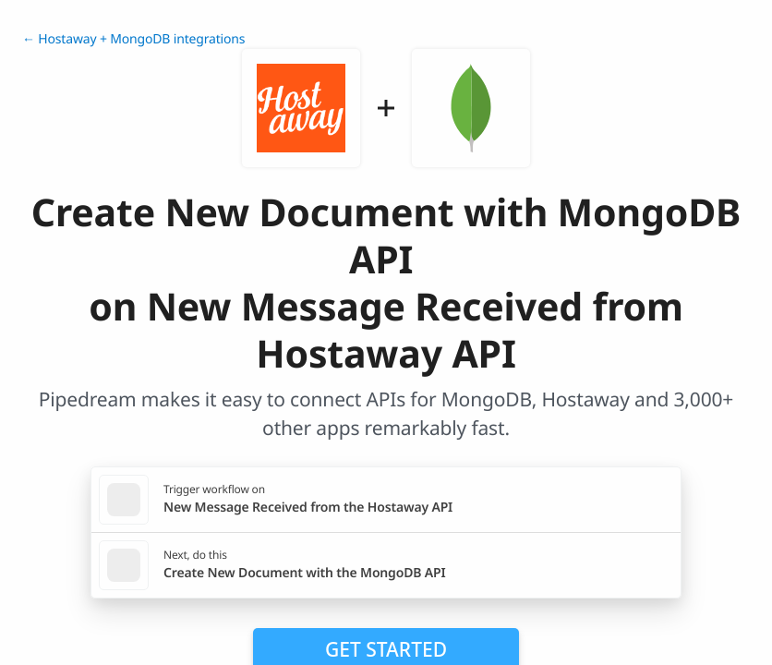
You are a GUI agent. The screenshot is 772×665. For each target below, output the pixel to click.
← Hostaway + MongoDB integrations (133, 39)
